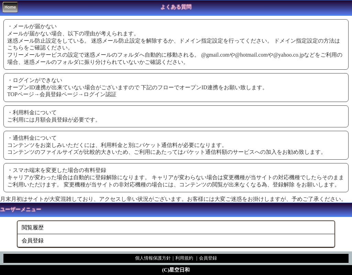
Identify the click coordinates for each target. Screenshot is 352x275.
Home (10, 7)
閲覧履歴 (33, 227)
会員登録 (33, 240)
